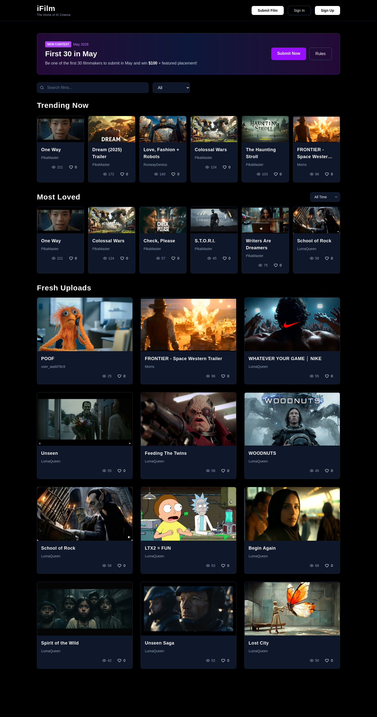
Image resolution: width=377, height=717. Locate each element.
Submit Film (268, 10)
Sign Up (327, 10)
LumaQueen (306, 249)
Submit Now (288, 53)
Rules (320, 54)
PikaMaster (50, 158)
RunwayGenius (155, 165)
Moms (302, 165)
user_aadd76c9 (53, 367)
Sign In (299, 10)
